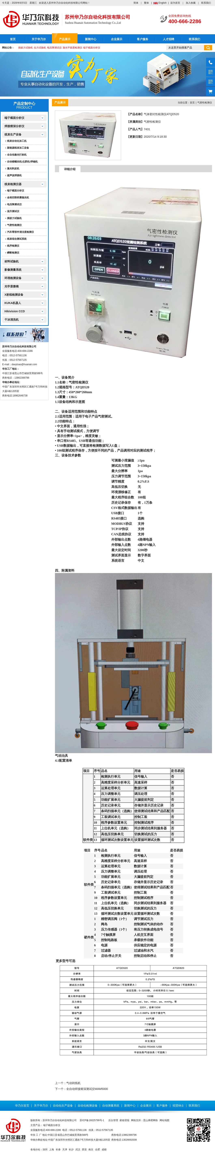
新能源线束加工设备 (18, 147)
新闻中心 (90, 39)
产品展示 (64, 39)
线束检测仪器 (13, 184)
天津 (64, 1149)
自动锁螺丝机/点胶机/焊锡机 (22, 161)
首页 (13, 39)
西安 (84, 1149)
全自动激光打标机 (17, 154)
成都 (104, 1149)
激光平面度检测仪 (72, 47)
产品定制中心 (24, 104)
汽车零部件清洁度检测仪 (20, 232)
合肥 (97, 1149)
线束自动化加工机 (17, 141)
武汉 (77, 1149)
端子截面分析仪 (91, 47)
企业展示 (116, 39)
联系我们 (206, 2)
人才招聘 (168, 39)
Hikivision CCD (14, 311)
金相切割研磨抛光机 (18, 197)
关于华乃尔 (39, 39)
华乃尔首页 (22, 1105)
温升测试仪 (13, 211)
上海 (51, 1149)
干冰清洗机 (11, 319)
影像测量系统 (13, 269)
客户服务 (142, 39)
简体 (135, 2)
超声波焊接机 (14, 175)
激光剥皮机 (13, 168)
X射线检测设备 (13, 294)
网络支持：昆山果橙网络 (144, 1120)
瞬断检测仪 (13, 252)
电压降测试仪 (54, 47)
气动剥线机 (73, 1083)
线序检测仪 (13, 245)
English (163, 2)
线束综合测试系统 (17, 238)
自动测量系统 (110, 1105)
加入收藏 (191, 2)
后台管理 (113, 1120)
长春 (58, 1149)
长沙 (71, 1149)
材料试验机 (11, 261)
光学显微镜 (11, 286)
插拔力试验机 (25, 47)
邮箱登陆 (124, 1120)
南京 (90, 1149)
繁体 (146, 2)
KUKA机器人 (12, 303)
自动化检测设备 (88, 1105)
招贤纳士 (178, 1105)
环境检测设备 (13, 278)
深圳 (45, 1149)
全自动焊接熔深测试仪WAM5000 (87, 1089)
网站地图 (164, 1120)
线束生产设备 (13, 134)
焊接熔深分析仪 (14, 126)
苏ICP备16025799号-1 (92, 1120)
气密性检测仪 (14, 225)
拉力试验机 (40, 47)
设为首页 (175, 2)
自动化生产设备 (63, 1105)
